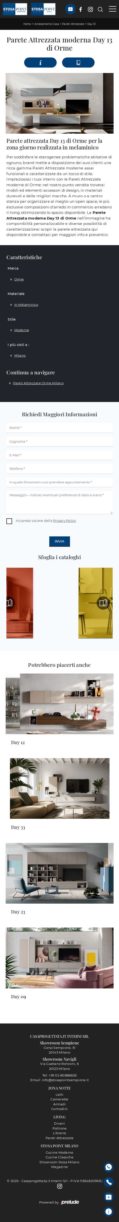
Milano (20, 355)
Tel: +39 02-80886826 (59, 1075)
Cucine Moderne (59, 1152)
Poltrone (59, 1128)
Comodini (59, 1109)
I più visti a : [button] (18, 345)
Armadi (59, 1104)
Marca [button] (13, 268)
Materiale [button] (16, 294)
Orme (19, 279)
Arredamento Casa (46, 24)
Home (27, 24)
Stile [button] (12, 319)
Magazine (59, 1167)
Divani (59, 1123)
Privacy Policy (64, 521)
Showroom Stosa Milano (59, 1162)
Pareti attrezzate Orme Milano (38, 383)
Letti (59, 1094)
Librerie (59, 1133)
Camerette (59, 1099)
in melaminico (26, 305)
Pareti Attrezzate (73, 24)
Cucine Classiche (60, 1157)
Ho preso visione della (46, 521)
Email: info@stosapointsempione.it (59, 1080)
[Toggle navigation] (110, 9)
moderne (21, 330)
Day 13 (91, 24)
